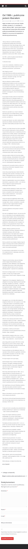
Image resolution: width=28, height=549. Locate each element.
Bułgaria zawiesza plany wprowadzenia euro (14, 476)
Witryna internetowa (6, 523)
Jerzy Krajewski (6, 21)
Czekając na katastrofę (8, 472)
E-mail (3, 516)
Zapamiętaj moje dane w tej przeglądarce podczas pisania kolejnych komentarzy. (14, 533)
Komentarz (4, 491)
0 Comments (21, 21)
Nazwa (3, 509)
